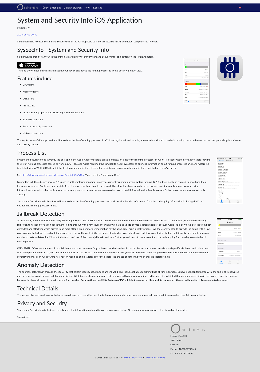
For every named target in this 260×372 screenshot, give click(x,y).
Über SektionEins (51, 7)
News (87, 7)
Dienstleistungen (73, 7)
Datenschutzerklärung (155, 357)
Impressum (137, 357)
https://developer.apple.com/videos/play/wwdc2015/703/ (53, 174)
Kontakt (97, 7)
